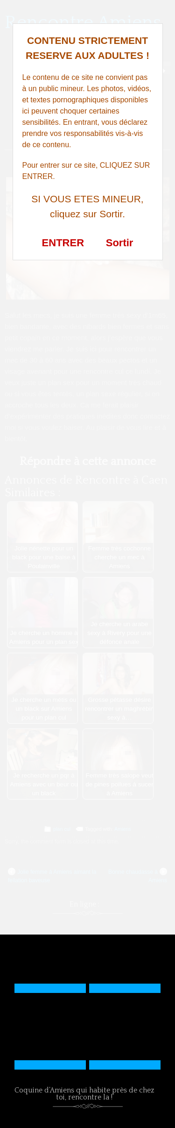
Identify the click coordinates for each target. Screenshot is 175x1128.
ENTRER (63, 243)
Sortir (119, 243)
